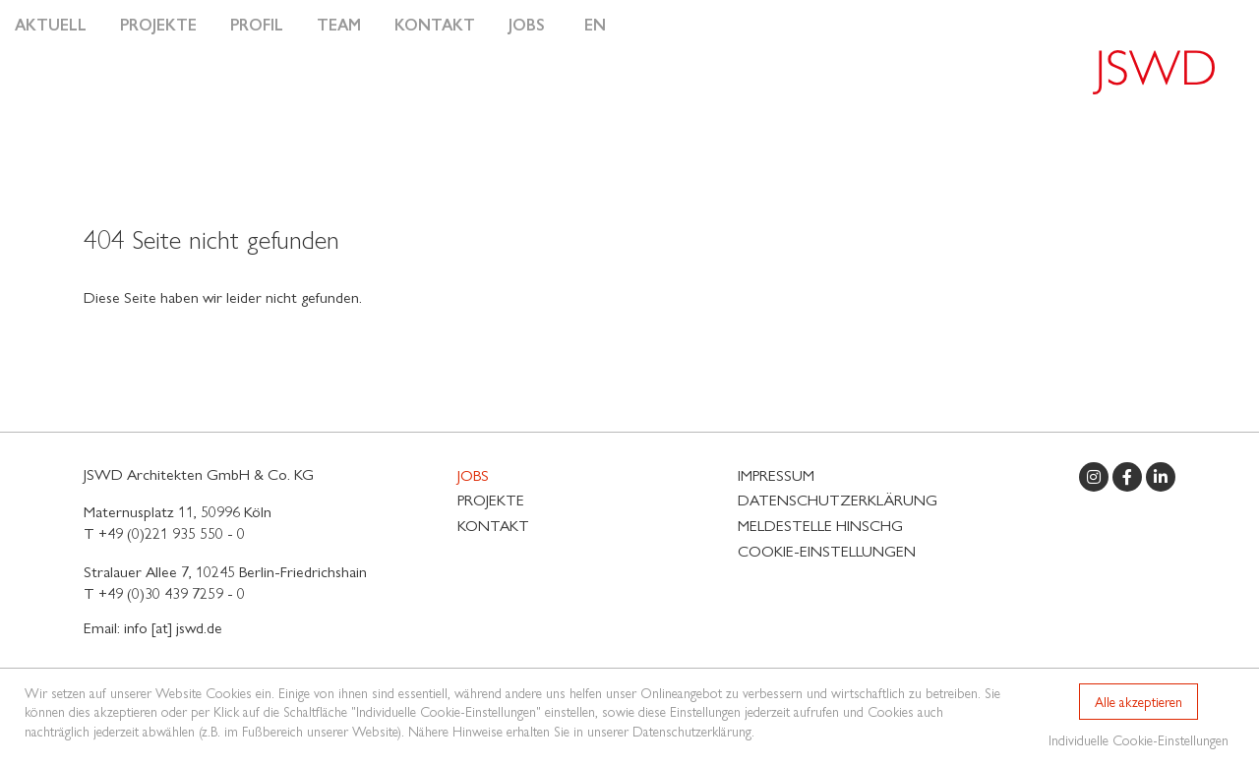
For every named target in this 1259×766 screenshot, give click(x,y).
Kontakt (434, 24)
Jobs (527, 24)
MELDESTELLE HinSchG (820, 524)
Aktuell (51, 24)
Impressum (776, 474)
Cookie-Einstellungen (827, 550)
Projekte (158, 24)
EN (595, 24)
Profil (256, 24)
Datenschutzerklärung (837, 499)
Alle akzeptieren (1138, 701)
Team (339, 24)
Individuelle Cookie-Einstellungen (1139, 739)
